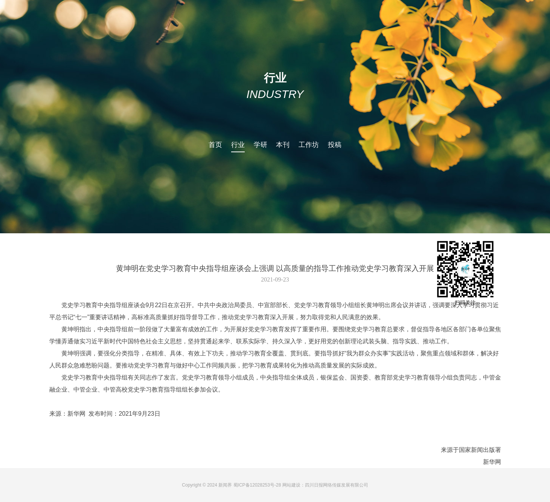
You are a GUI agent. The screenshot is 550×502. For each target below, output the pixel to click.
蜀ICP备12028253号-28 (257, 485)
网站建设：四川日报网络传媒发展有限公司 (325, 485)
